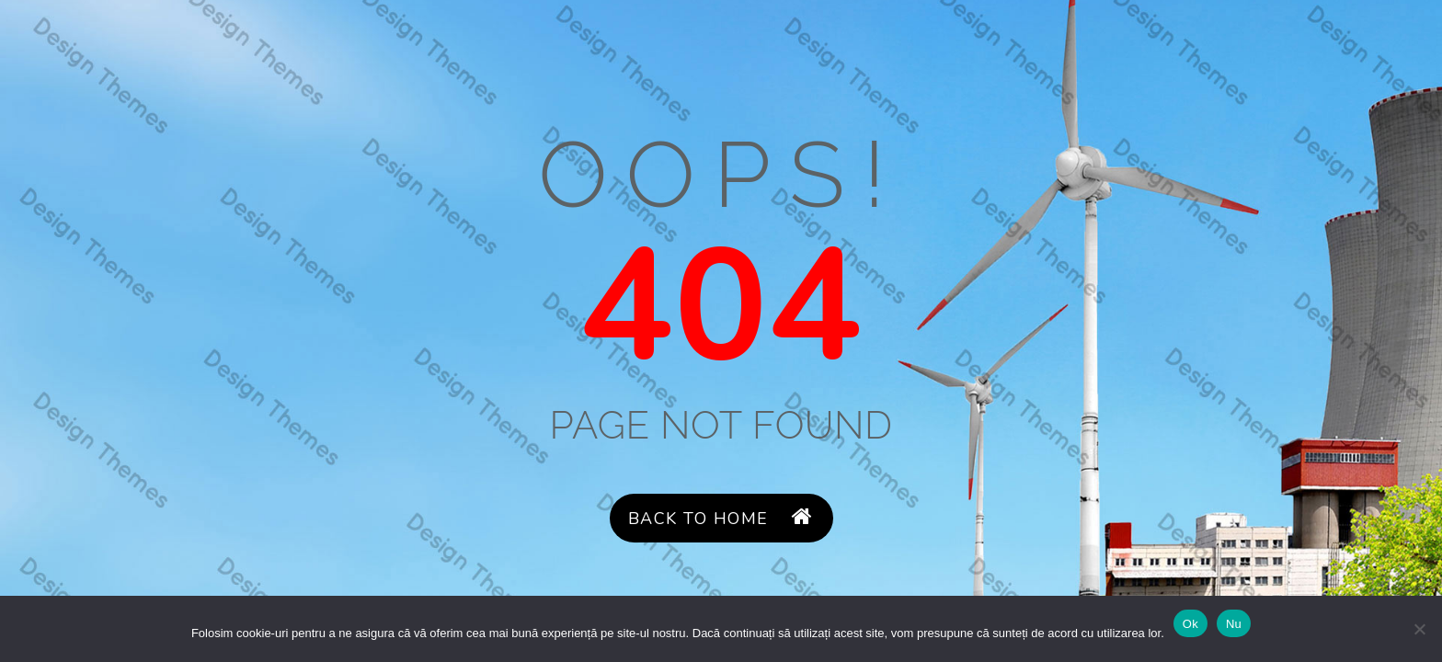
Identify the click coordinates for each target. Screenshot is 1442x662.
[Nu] (1419, 629)
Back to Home (721, 518)
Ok (1190, 624)
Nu (1234, 624)
